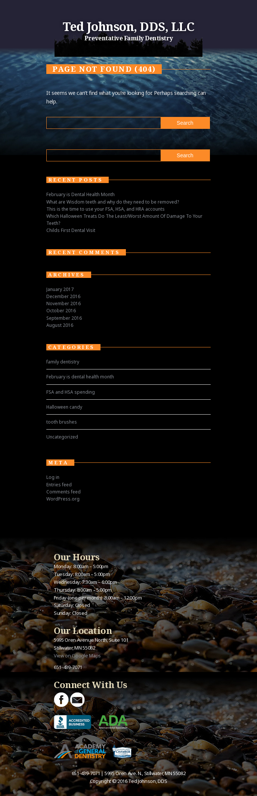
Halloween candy (64, 407)
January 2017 (60, 289)
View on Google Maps (77, 655)
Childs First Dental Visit (70, 230)
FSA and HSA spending (70, 392)
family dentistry (62, 362)
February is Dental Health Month (80, 194)
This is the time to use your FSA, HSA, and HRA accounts (105, 209)
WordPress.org (63, 499)
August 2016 (59, 325)
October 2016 (61, 310)
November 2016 (63, 303)
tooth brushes (61, 422)
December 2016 (63, 296)
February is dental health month (80, 377)
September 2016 (64, 318)
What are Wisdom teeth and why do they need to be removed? (112, 202)
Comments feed (63, 492)
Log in (52, 477)
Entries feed (59, 484)
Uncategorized (62, 437)
